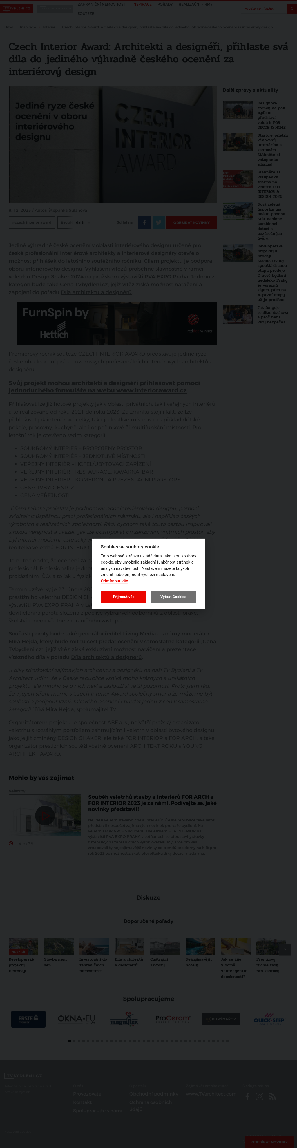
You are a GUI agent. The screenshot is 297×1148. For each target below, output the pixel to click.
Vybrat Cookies (173, 597)
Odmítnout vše (114, 581)
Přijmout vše (123, 597)
